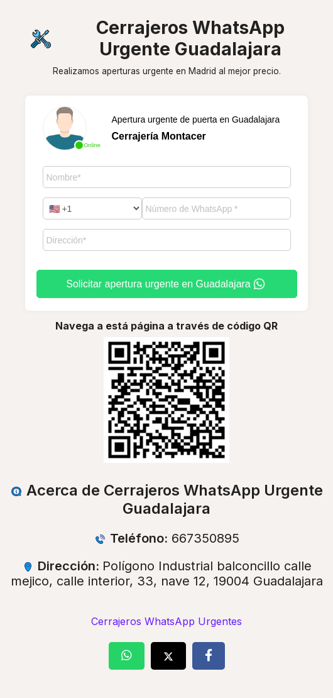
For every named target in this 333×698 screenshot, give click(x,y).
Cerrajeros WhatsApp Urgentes (166, 621)
